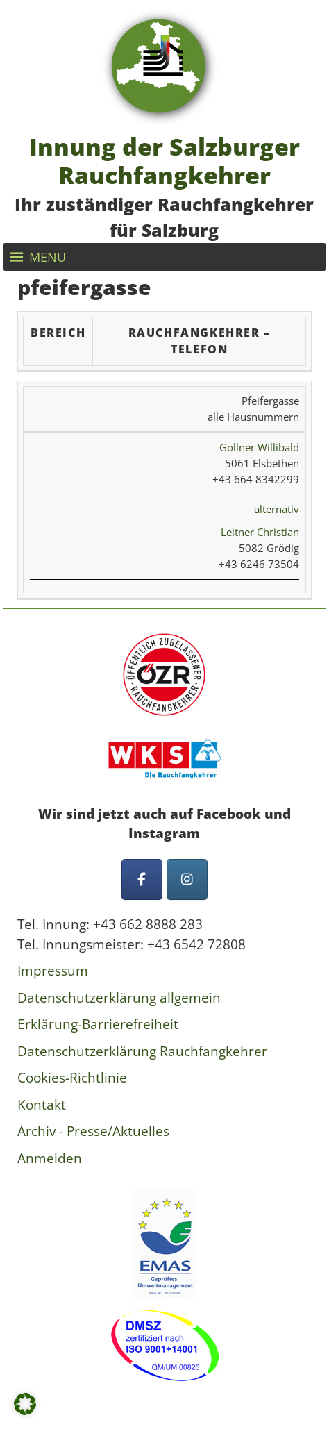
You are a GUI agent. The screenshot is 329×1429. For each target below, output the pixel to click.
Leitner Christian (260, 532)
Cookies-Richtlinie (72, 1078)
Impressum (52, 971)
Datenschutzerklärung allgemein (119, 998)
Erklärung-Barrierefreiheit (97, 1024)
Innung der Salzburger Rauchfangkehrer (164, 160)
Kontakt (41, 1105)
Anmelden (49, 1158)
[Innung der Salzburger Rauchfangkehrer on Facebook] (141, 879)
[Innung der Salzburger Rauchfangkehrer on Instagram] (187, 879)
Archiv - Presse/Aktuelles (93, 1131)
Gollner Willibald (259, 447)
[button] (47, 257)
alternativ (276, 509)
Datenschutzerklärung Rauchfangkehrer (142, 1051)
